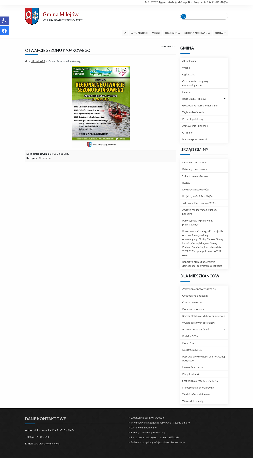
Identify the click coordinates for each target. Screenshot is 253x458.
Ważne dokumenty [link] (192, 401)
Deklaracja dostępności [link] (195, 189)
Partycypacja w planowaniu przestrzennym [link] (197, 222)
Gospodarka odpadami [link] (195, 295)
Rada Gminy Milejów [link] (194, 98)
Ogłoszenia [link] (188, 74)
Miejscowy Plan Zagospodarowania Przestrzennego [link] (160, 422)
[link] (4, 21)
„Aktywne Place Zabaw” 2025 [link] (199, 202)
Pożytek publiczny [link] (192, 118)
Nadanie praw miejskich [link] (195, 139)
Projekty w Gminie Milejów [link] (197, 196)
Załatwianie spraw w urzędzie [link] (199, 288)
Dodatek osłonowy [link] (193, 309)
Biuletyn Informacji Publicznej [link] (148, 432)
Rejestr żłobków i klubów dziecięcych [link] (203, 315)
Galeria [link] (186, 91)
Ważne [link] (186, 67)
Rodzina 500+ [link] (190, 336)
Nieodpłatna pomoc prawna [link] (198, 387)
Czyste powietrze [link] (192, 302)
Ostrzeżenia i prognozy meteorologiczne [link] (195, 83)
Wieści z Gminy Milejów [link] (196, 394)
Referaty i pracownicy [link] (194, 169)
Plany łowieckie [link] (191, 373)
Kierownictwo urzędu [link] (194, 162)
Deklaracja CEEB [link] (192, 349)
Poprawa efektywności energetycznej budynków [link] (203, 358)
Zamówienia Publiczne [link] (195, 125)
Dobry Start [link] (189, 342)
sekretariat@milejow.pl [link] (175, 2)
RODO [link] (186, 182)
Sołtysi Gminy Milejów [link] (195, 175)
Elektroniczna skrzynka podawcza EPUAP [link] (155, 437)
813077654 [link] (154, 2)
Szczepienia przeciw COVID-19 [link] (200, 380)
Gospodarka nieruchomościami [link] (200, 105)
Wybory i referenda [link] (193, 112)
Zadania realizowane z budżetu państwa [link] (199, 211)
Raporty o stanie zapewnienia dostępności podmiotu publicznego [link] (202, 263)
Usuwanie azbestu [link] (192, 367)
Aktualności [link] (38, 61)
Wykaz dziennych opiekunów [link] (198, 322)
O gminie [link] (187, 132)
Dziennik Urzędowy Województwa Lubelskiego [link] (158, 442)
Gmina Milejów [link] (61, 14)
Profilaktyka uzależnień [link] (195, 329)
